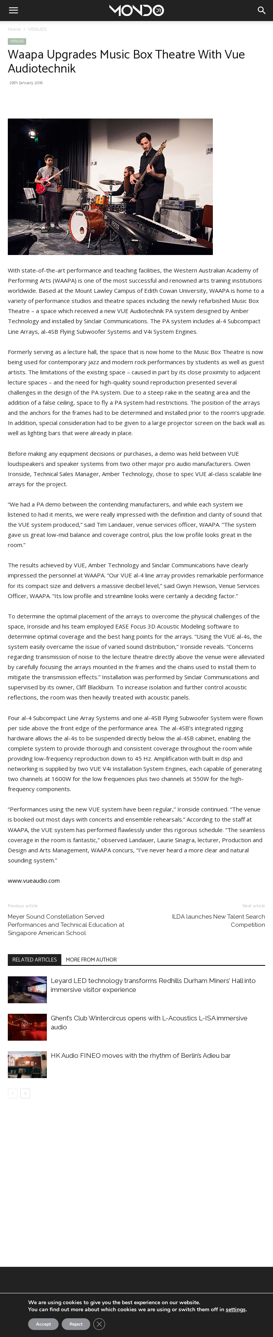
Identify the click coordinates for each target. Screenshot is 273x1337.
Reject (76, 1324)
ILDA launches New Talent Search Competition (218, 920)
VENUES (37, 29)
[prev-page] (13, 1093)
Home (14, 29)
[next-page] (25, 1093)
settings (236, 1309)
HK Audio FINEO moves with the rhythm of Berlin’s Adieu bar (141, 1055)
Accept (43, 1324)
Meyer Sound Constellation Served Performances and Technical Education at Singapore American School (66, 925)
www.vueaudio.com (34, 880)
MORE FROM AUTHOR (91, 960)
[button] (13, 10)
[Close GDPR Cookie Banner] (99, 1324)
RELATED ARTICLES (34, 960)
